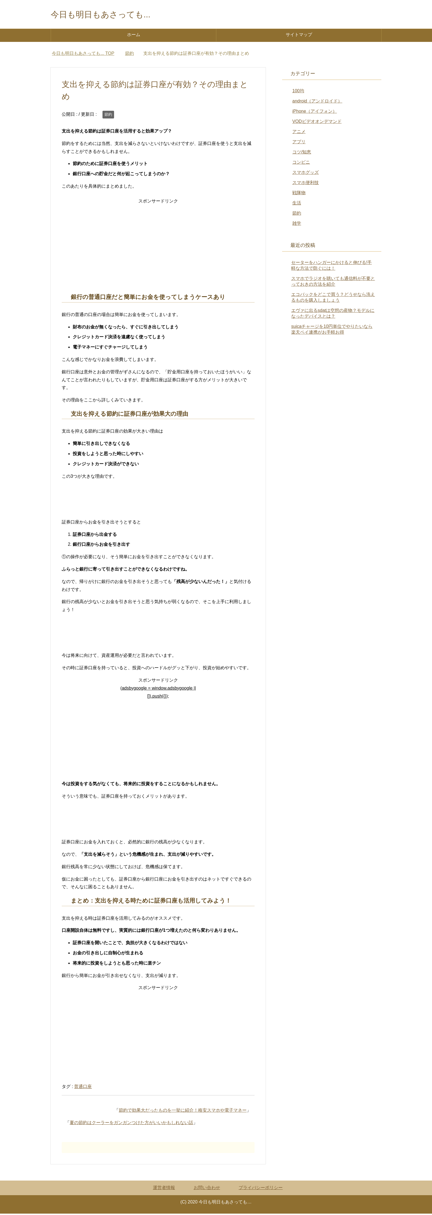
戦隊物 (299, 194)
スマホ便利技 (305, 184)
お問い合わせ (207, 1189)
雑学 (296, 224)
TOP (83, 54)
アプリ (299, 143)
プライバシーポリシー (261, 1189)
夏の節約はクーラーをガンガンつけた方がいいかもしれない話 (131, 1124)
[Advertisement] (158, 245)
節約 (108, 116)
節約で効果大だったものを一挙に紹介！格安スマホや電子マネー (183, 1111)
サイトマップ (299, 36)
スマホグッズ (305, 173)
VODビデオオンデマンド (317, 122)
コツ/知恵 (301, 153)
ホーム (133, 36)
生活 (296, 204)
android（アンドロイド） (317, 102)
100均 (298, 92)
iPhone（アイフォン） (314, 112)
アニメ (299, 133)
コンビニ (301, 163)
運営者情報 (164, 1189)
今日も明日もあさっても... (110, 14)
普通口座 (83, 1088)
